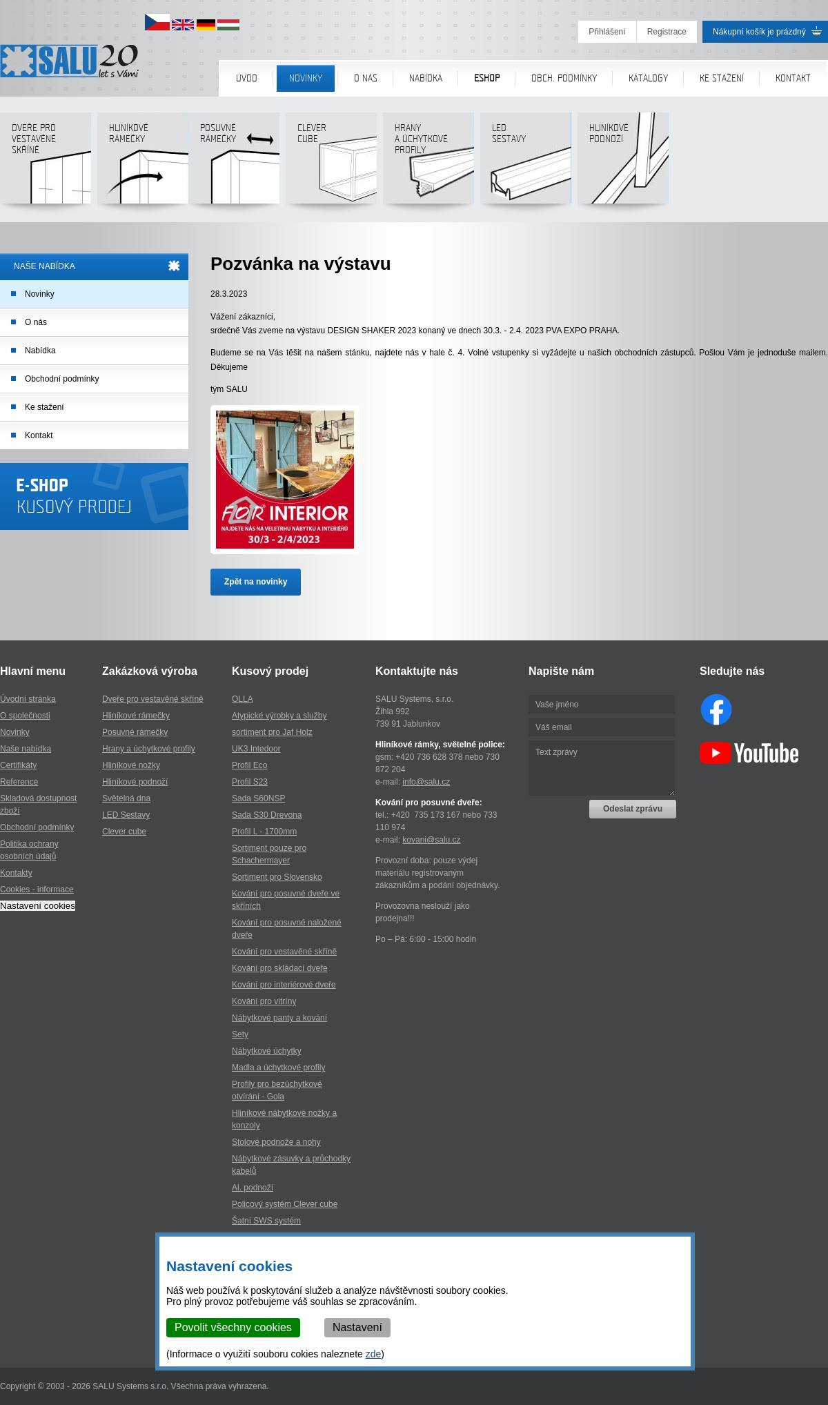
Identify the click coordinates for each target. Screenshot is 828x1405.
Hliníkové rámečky (142, 163)
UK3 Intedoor (256, 749)
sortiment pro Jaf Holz (272, 732)
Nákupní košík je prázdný (759, 32)
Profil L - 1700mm (264, 831)
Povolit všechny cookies (233, 1327)
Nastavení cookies (37, 906)
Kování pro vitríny (264, 1001)
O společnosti (25, 715)
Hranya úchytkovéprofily (428, 163)
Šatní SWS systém (266, 1221)
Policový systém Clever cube (284, 1204)
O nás (365, 78)
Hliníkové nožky (131, 765)
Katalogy (648, 78)
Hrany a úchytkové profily (148, 749)
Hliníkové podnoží (623, 163)
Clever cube (331, 163)
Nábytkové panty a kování (279, 1018)
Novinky (305, 78)
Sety (240, 1034)
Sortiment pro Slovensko (277, 877)
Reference (19, 782)
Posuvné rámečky (233, 163)
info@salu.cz (426, 782)
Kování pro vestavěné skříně (284, 951)
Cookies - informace (37, 889)
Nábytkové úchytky (267, 1051)
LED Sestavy (126, 815)
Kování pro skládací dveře (280, 968)
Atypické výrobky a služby (279, 715)
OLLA (242, 699)
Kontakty (16, 873)
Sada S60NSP (258, 798)
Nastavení (357, 1327)
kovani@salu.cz (431, 840)
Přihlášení (607, 32)
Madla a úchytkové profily (278, 1067)
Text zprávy (602, 768)
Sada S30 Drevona (267, 815)
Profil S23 (250, 782)
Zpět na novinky (255, 582)
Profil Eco (249, 765)
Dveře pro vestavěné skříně (45, 163)
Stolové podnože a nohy (276, 1142)
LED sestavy (525, 163)
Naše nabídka (25, 749)
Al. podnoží (252, 1187)
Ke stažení (722, 78)
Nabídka (425, 78)
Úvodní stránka (28, 699)
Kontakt (793, 78)
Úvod (246, 78)
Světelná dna (126, 798)
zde (374, 1353)
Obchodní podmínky (62, 379)
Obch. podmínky (564, 78)
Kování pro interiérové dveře (284, 985)
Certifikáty (18, 765)
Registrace (667, 32)
